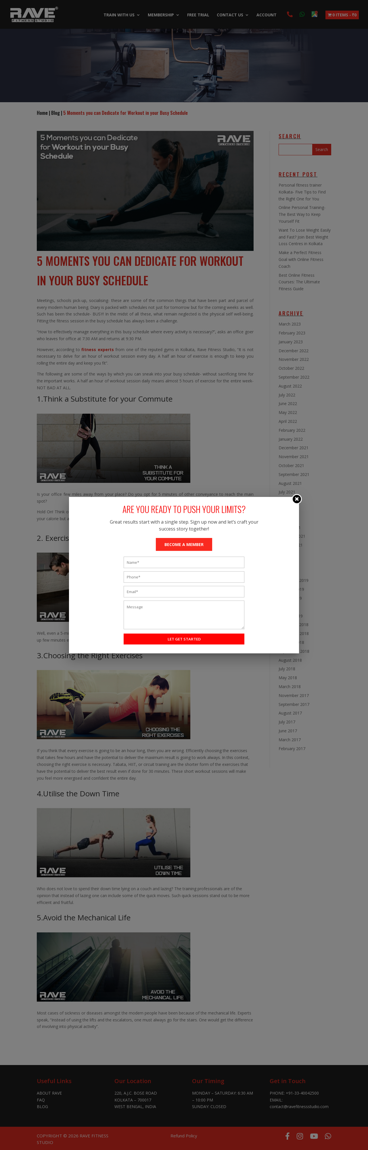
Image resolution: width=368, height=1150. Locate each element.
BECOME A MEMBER (184, 544)
